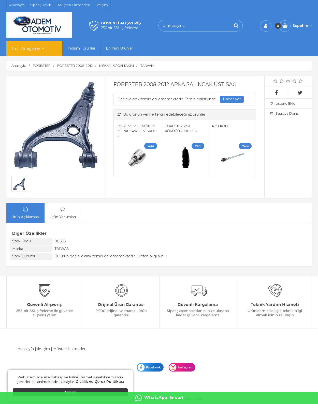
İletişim (43, 349)
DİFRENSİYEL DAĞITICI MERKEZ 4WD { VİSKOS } (137, 131)
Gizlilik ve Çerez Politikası (100, 381)
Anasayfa (26, 349)
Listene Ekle (282, 103)
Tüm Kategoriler (25, 48)
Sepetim (302, 25)
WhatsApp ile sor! (159, 398)
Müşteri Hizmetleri (69, 349)
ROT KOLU (220, 126)
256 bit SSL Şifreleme (119, 28)
